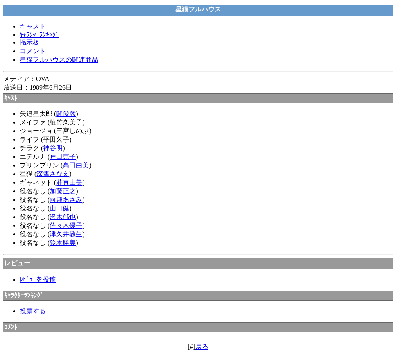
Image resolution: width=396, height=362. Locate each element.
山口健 (59, 208)
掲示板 (29, 42)
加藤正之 (63, 191)
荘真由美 (69, 182)
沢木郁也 (63, 216)
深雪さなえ (52, 173)
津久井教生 (66, 234)
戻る (201, 346)
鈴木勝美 (63, 242)
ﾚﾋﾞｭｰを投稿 (38, 279)
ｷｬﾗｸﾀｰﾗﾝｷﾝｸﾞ (39, 34)
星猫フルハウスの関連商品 (59, 59)
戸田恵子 (63, 156)
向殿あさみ (66, 199)
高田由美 (76, 165)
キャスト (33, 26)
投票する (33, 311)
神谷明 (53, 148)
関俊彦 (66, 113)
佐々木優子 (66, 225)
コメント (33, 51)
